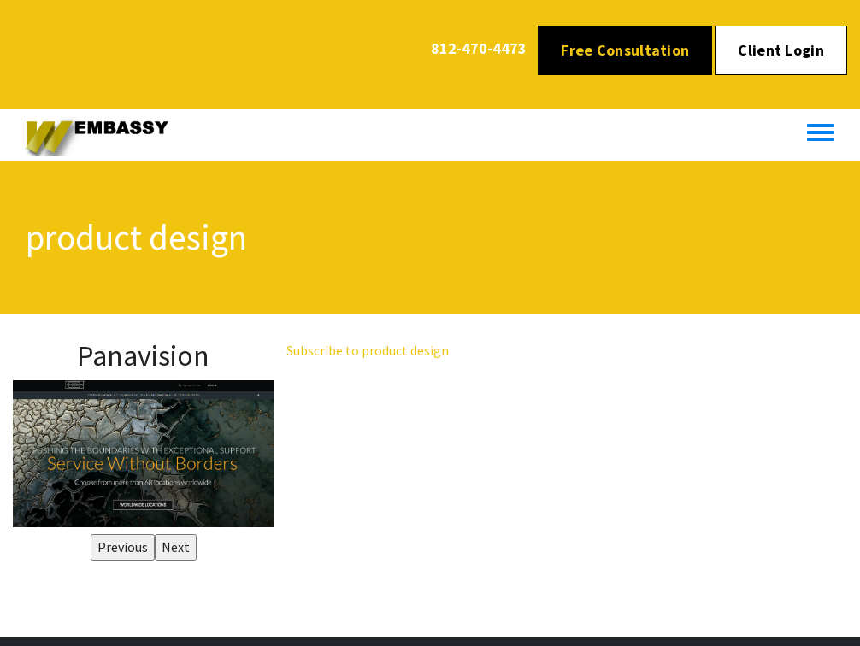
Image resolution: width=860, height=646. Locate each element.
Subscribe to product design (367, 350)
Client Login (781, 50)
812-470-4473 (479, 48)
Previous (122, 546)
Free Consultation (625, 50)
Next (176, 546)
